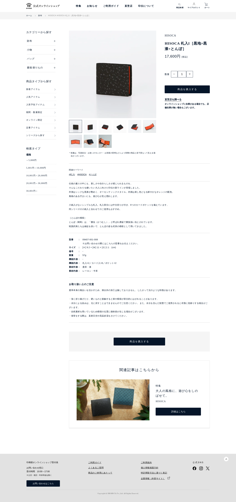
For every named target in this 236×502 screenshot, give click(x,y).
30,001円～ (32, 191)
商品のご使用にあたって (100, 473)
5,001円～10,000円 (36, 168)
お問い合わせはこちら (43, 483)
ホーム (29, 15)
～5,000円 (31, 160)
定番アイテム (33, 128)
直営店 (129, 6)
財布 (40, 15)
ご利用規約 (146, 462)
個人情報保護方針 (149, 467)
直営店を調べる (173, 99)
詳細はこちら (178, 411)
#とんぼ (92, 174)
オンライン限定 (34, 120)
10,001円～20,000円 (36, 175)
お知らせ (92, 6)
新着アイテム (33, 89)
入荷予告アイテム (35, 105)
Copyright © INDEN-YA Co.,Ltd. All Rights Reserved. (118, 493)
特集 (78, 6)
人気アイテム (33, 97)
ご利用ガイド (111, 6)
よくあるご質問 (96, 467)
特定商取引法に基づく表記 (154, 473)
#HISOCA (82, 174)
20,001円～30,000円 (36, 183)
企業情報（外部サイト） (153, 478)
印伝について (146, 6)
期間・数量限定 (34, 112)
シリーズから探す (35, 135)
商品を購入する (187, 89)
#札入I (72, 174)
